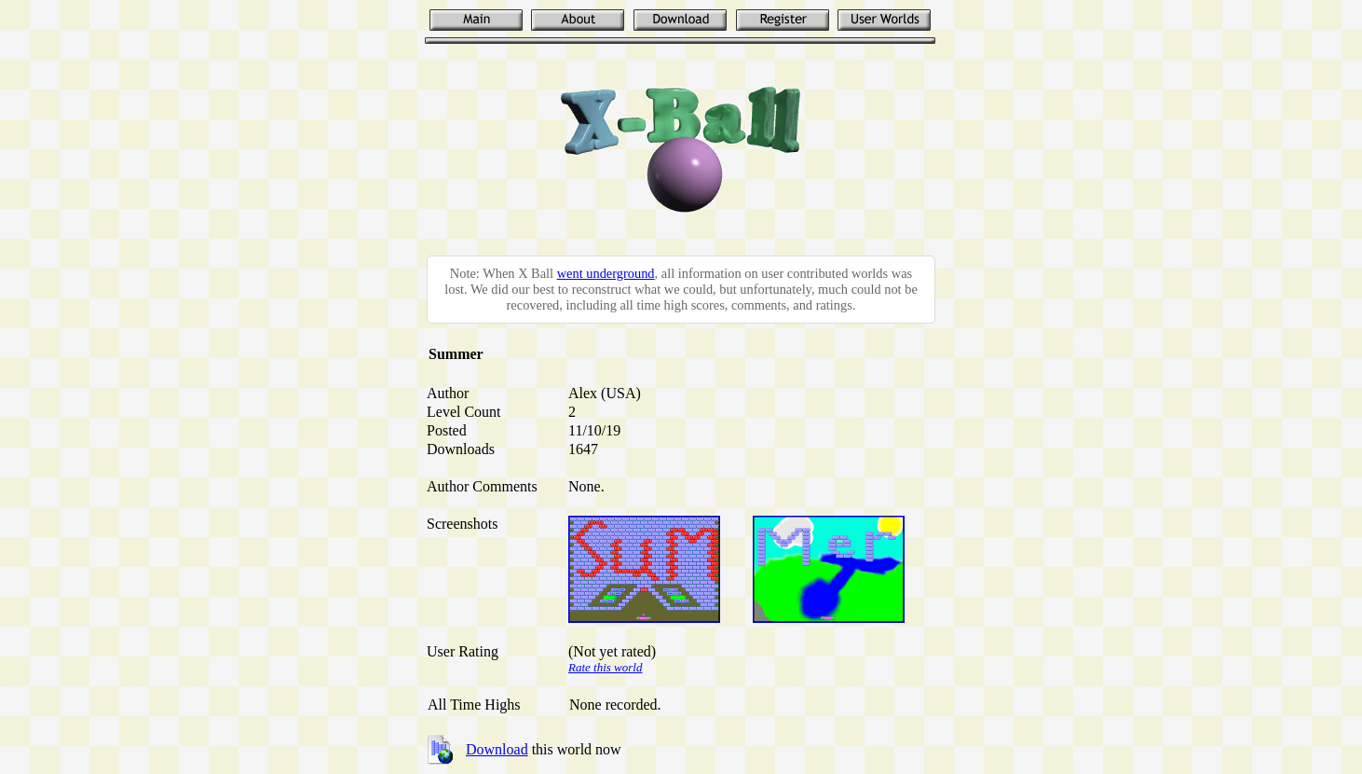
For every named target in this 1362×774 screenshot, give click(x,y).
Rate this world (605, 667)
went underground (606, 273)
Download (497, 749)
